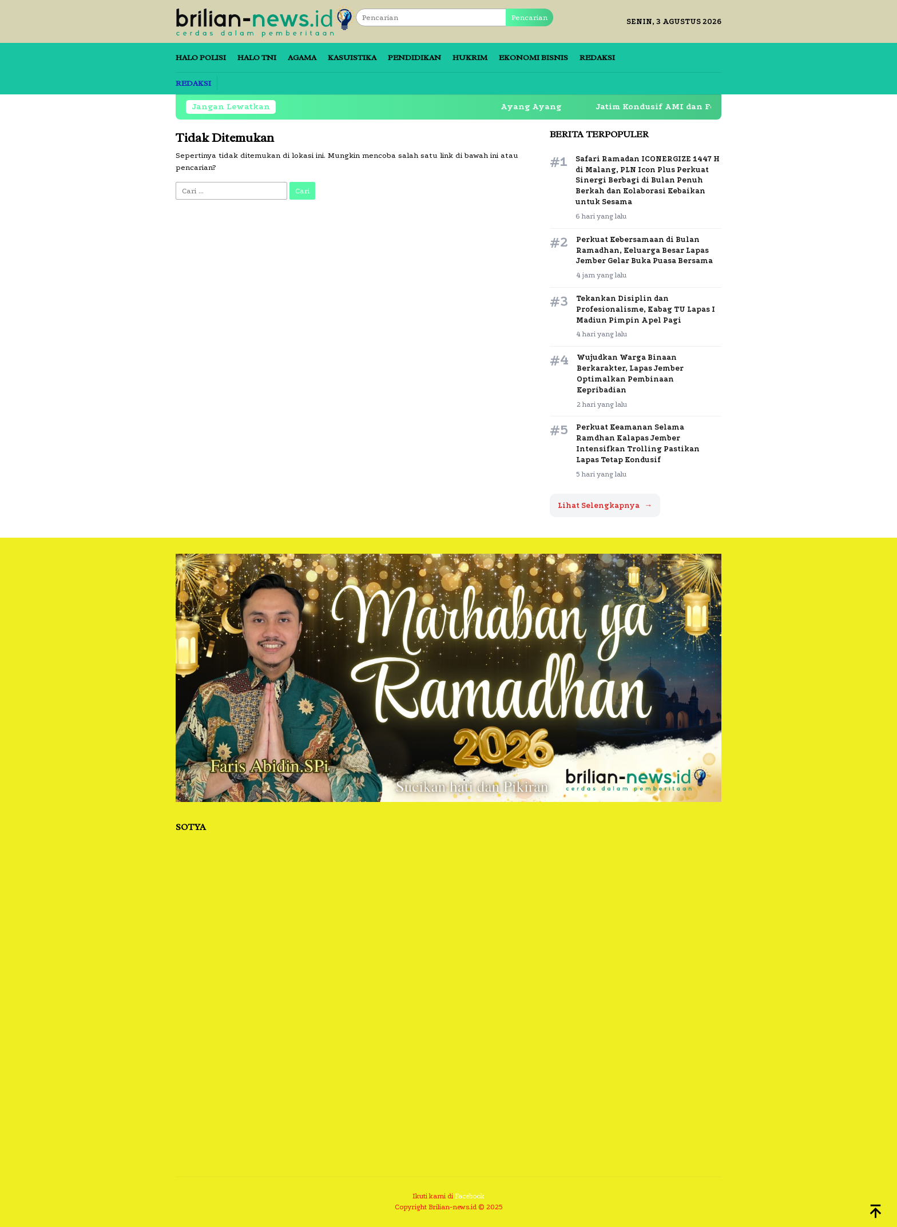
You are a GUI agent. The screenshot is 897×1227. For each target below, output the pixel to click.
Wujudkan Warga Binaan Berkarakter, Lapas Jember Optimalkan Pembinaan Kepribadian (630, 373)
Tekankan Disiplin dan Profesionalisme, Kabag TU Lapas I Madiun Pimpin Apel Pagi (645, 309)
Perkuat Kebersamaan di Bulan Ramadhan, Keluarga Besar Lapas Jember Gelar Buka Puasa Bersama (644, 250)
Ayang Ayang (539, 107)
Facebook (470, 1196)
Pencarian (529, 17)
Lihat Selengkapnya (605, 505)
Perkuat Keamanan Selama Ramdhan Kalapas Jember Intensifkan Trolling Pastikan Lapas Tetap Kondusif (638, 443)
